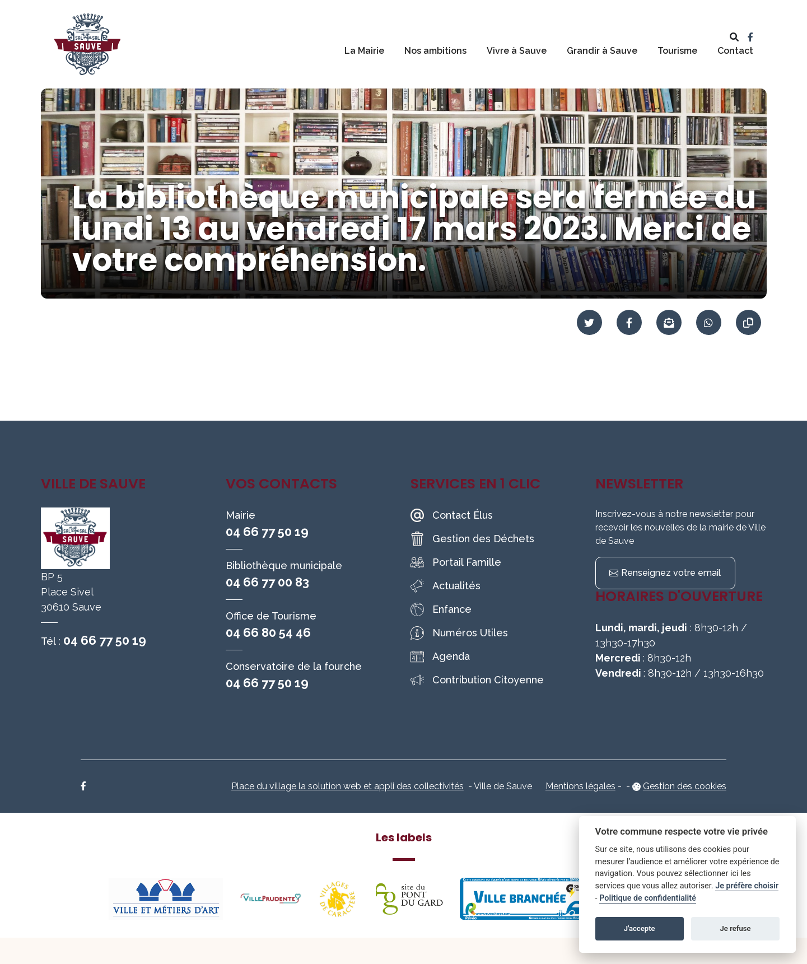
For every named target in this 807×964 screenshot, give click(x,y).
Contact (735, 50)
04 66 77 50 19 (104, 640)
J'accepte (639, 928)
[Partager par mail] (669, 322)
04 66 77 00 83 (267, 582)
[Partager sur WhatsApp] (708, 322)
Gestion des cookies (684, 786)
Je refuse (735, 928)
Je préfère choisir (746, 886)
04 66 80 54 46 (268, 632)
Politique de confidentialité (647, 898)
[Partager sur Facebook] (629, 322)
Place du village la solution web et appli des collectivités (347, 786)
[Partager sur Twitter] (589, 322)
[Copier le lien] (748, 322)
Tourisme (677, 50)
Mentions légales (580, 786)
